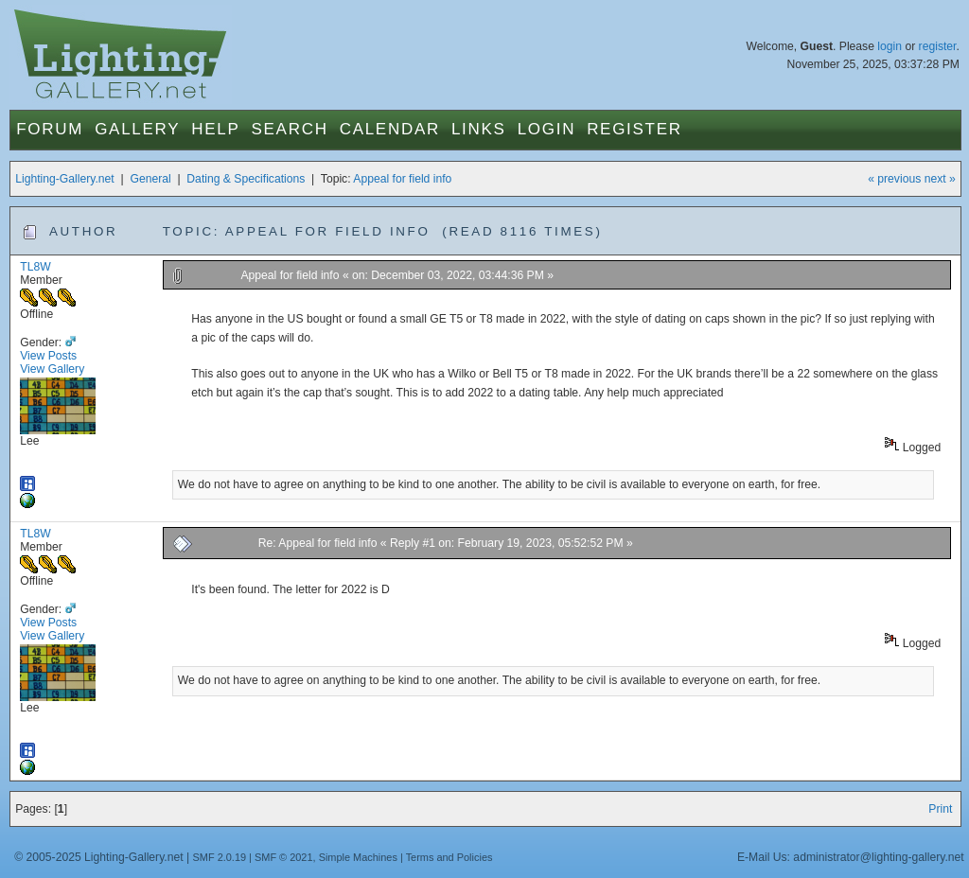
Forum (49, 129)
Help (215, 129)
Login (546, 129)
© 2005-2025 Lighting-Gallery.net (98, 857)
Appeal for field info (402, 178)
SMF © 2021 (284, 857)
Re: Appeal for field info (318, 543)
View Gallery (52, 369)
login (889, 46)
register (938, 46)
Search (290, 129)
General (150, 178)
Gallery (137, 129)
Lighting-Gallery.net (65, 178)
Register (634, 129)
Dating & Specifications (245, 178)
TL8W (35, 266)
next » (940, 178)
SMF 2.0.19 (220, 857)
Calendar (390, 129)
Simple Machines (358, 857)
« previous (894, 178)
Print (940, 809)
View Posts (48, 355)
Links (478, 129)
